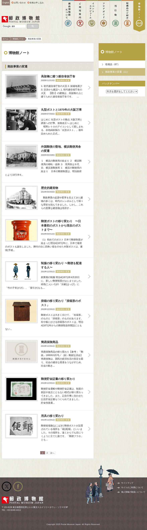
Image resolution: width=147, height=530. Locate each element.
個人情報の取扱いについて (133, 492)
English (6, 3)
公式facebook (18, 486)
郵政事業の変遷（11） (117, 71)
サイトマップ (127, 483)
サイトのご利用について (132, 487)
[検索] (14, 26)
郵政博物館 (21, 19)
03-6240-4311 (14, 510)
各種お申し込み (37, 3)
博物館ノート (18, 39)
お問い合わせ (20, 3)
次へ (52, 453)
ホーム (5, 39)
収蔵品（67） (112, 64)
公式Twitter (6, 486)
